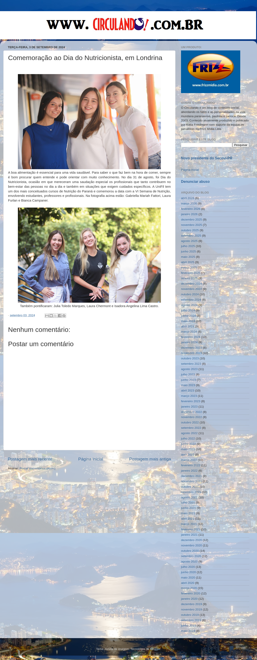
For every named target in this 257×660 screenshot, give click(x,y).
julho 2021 (188, 502)
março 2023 (189, 396)
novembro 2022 (191, 417)
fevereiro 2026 (190, 208)
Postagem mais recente (30, 459)
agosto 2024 (189, 305)
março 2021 (189, 524)
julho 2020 (188, 566)
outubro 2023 (190, 358)
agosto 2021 (189, 497)
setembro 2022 (191, 427)
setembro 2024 (191, 299)
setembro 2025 (191, 235)
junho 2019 (188, 625)
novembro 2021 (191, 481)
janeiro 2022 (189, 470)
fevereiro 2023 (190, 401)
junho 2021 (188, 508)
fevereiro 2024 (190, 337)
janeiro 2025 (189, 278)
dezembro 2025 (191, 219)
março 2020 (189, 588)
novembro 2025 (191, 225)
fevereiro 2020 (190, 593)
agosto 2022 (189, 433)
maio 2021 (188, 513)
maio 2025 (188, 256)
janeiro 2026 (189, 214)
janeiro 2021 (189, 534)
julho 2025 (188, 246)
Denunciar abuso (195, 181)
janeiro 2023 (189, 406)
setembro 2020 (191, 556)
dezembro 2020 (191, 540)
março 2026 (189, 203)
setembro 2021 (191, 492)
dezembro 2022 (191, 412)
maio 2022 (188, 449)
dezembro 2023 (191, 347)
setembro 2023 (191, 363)
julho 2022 (188, 438)
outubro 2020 (190, 550)
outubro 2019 (190, 614)
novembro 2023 (191, 353)
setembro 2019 (191, 620)
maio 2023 (188, 385)
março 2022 (189, 460)
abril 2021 (187, 518)
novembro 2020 (191, 545)
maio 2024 (188, 321)
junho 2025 (188, 251)
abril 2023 (187, 390)
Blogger (155, 649)
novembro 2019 (191, 609)
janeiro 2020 (189, 598)
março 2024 (189, 331)
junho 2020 (188, 572)
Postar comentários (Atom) (38, 468)
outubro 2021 (190, 486)
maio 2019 (188, 631)
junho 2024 (188, 315)
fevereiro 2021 (190, 529)
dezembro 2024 (191, 283)
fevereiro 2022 (190, 465)
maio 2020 (188, 577)
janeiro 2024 (189, 342)
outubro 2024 (190, 294)
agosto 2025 (189, 241)
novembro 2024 (191, 289)
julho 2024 (188, 310)
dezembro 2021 (191, 476)
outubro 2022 (190, 422)
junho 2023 (188, 379)
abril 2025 (187, 262)
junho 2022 (188, 444)
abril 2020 (187, 583)
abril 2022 (187, 454)
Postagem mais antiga (150, 459)
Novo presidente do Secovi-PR (206, 158)
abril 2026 (187, 198)
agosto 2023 (189, 369)
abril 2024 (187, 326)
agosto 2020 (189, 561)
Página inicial (90, 459)
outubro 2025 (190, 230)
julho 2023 (188, 374)
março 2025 (189, 267)
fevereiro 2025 (190, 273)
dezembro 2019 (191, 604)
